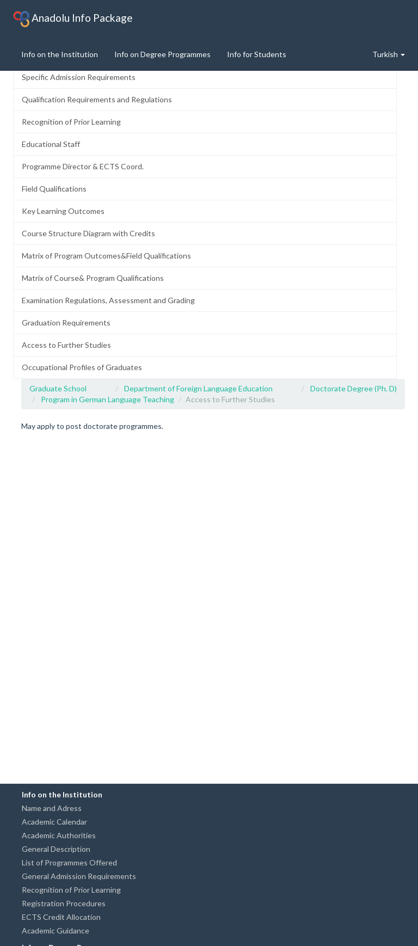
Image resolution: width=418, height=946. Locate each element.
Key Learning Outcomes (63, 211)
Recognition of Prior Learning (71, 121)
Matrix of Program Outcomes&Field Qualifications (106, 255)
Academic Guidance (55, 930)
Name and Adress (52, 808)
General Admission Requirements (79, 876)
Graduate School (58, 388)
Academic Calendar (54, 821)
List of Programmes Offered (69, 862)
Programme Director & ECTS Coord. (83, 166)
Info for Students (256, 54)
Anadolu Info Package (73, 19)
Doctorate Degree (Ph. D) (353, 388)
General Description (56, 848)
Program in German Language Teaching (107, 399)
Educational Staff (51, 144)
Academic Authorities (59, 835)
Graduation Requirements (66, 322)
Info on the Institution (59, 54)
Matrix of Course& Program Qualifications (93, 277)
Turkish (388, 54)
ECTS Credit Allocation (61, 917)
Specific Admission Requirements (79, 77)
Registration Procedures (64, 903)
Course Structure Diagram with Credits (88, 233)
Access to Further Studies (66, 344)
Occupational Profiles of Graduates (82, 367)
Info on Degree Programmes (162, 54)
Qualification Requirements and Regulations (97, 99)
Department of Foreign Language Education (198, 388)
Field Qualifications (54, 188)
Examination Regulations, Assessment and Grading (108, 300)
